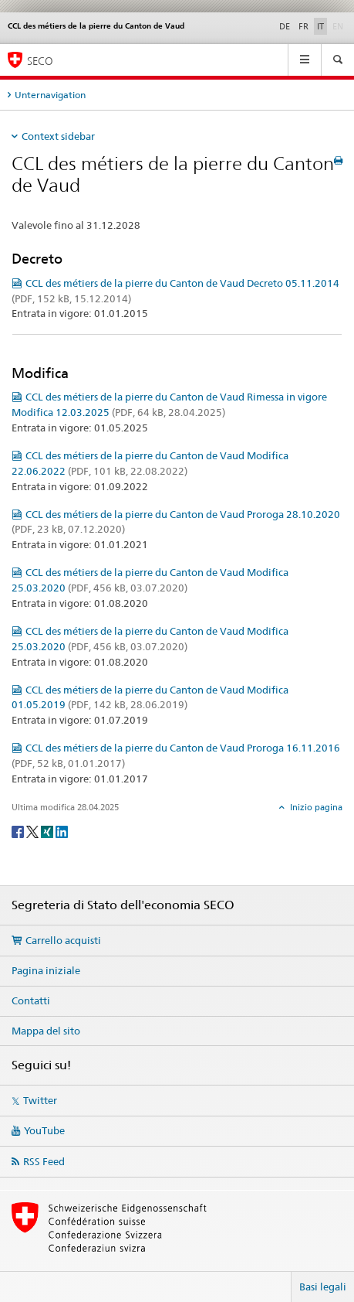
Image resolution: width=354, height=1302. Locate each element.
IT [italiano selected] (320, 26)
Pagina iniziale (46, 970)
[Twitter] (33, 831)
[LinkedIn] (62, 831)
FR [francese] (303, 26)
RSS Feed (44, 1161)
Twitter (40, 1100)
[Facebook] (19, 831)
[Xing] (48, 831)
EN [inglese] (339, 25)
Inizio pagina (315, 807)
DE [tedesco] (284, 26)
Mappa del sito (46, 1030)
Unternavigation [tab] (50, 95)
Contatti (31, 1000)
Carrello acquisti (63, 940)
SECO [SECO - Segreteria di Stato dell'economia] (40, 60)
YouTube (44, 1130)
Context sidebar (58, 136)
